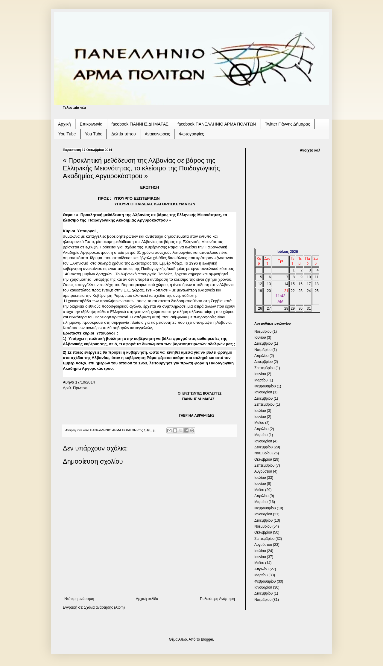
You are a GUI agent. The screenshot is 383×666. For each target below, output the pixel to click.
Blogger (207, 639)
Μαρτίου (261, 380)
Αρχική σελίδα (147, 599)
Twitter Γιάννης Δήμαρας (287, 124)
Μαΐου (259, 423)
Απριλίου (261, 356)
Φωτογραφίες (191, 134)
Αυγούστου (263, 471)
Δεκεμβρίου (263, 343)
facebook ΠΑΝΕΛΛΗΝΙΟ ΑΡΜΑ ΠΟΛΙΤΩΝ (216, 124)
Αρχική (64, 124)
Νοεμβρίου (262, 331)
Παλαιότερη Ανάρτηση (217, 599)
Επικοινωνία (91, 124)
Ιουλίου (260, 411)
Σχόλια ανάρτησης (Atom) (104, 607)
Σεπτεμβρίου (264, 368)
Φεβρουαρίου (265, 386)
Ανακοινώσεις (157, 134)
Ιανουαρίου (263, 392)
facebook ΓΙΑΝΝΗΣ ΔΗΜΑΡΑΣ (140, 124)
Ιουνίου (260, 337)
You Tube (67, 134)
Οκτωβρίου (263, 459)
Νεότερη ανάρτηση (79, 599)
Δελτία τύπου (123, 134)
